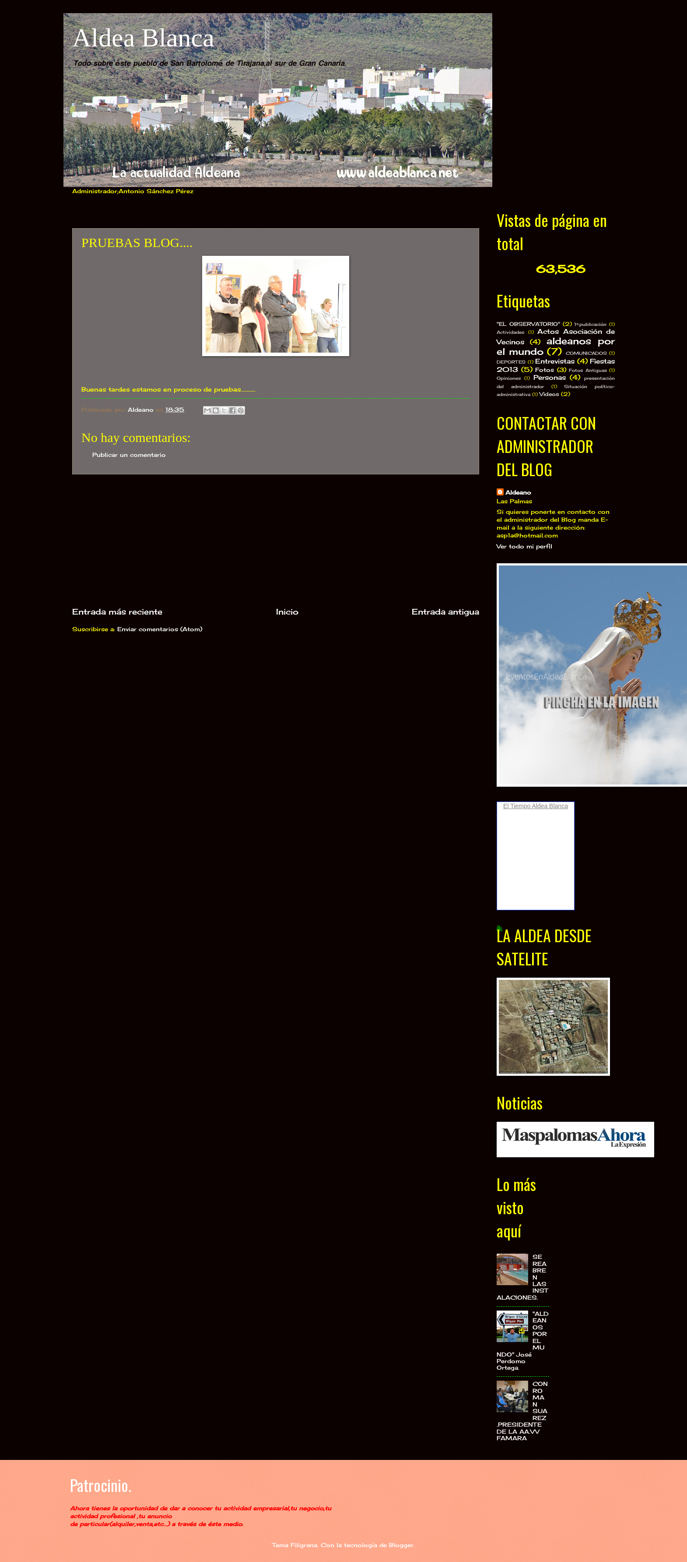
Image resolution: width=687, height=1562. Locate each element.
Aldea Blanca (143, 37)
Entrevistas (555, 361)
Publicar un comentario (129, 454)
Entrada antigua (445, 611)
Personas (549, 377)
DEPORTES (511, 361)
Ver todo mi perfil (524, 546)
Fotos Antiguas (588, 370)
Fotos (544, 369)
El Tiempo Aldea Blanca (535, 805)
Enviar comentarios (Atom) (159, 629)
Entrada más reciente (117, 611)
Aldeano (518, 492)
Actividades (510, 332)
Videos (549, 394)
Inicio (287, 611)
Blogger (401, 1544)
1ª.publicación (590, 324)
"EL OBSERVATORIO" (528, 324)
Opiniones (509, 378)
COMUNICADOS (586, 353)
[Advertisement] (275, 540)
